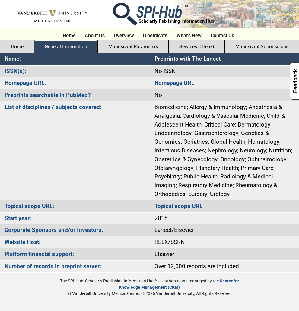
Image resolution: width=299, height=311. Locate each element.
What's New (189, 35)
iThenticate (155, 35)
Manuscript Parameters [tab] (133, 47)
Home (69, 35)
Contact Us (222, 35)
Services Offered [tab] (196, 47)
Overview (124, 35)
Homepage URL (174, 82)
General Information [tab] (66, 47)
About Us (95, 35)
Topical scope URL (178, 206)
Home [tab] (17, 47)
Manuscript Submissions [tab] (261, 47)
